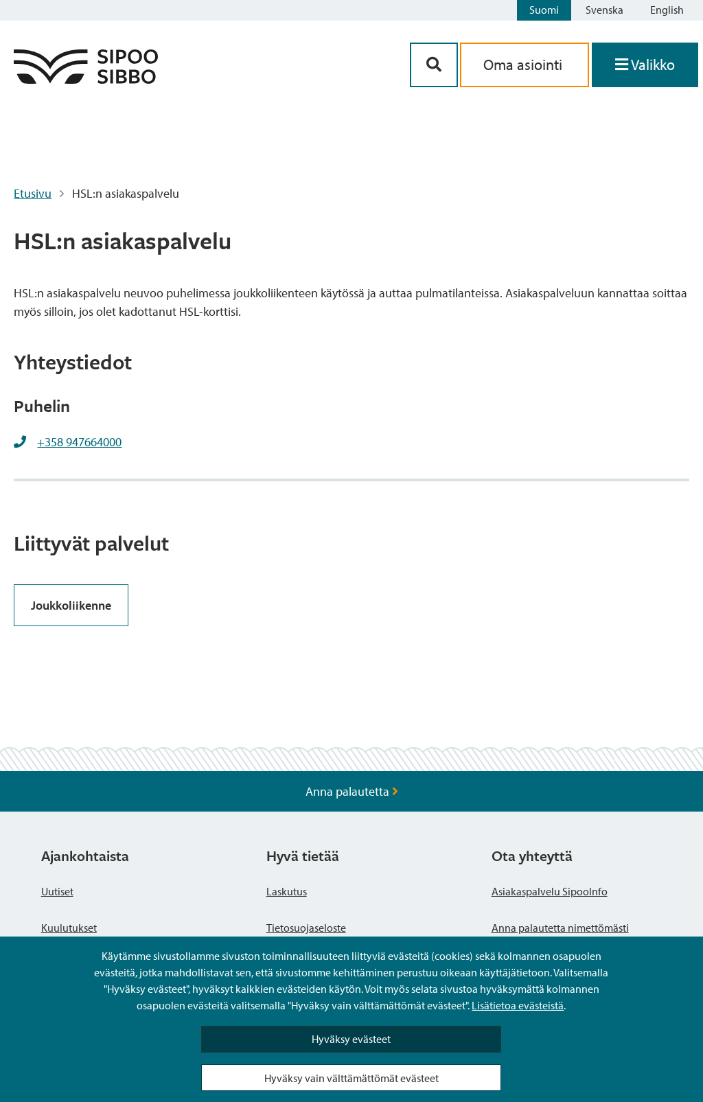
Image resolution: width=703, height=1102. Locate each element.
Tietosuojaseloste (306, 927)
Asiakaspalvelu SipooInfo (550, 891)
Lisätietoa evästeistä (518, 1005)
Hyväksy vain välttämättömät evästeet (351, 1078)
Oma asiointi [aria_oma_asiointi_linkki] (524, 64)
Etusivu (32, 193)
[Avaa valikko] (645, 65)
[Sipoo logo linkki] (86, 79)
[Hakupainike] (434, 65)
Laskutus (286, 891)
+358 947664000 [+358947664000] (79, 442)
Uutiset (57, 891)
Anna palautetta (352, 791)
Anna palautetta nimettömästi (560, 927)
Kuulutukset (69, 927)
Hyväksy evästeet (351, 1039)
